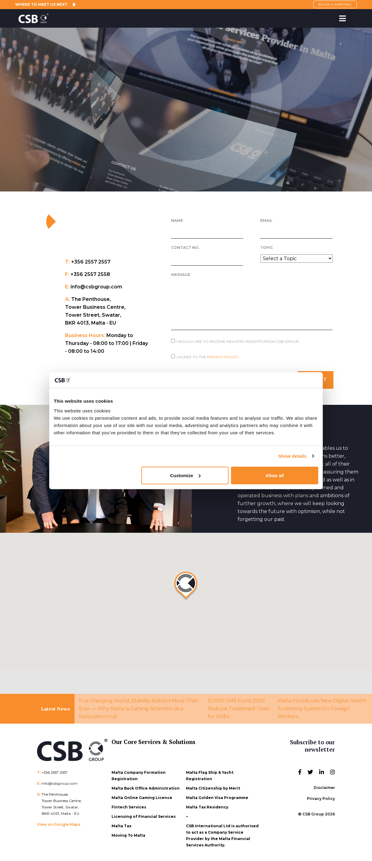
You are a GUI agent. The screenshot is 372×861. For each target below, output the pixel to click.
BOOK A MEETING (333, 4)
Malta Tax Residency (207, 806)
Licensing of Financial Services (144, 815)
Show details (292, 456)
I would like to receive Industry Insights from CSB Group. (238, 341)
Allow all (274, 475)
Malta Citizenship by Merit (213, 787)
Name (177, 220)
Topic (266, 247)
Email (266, 220)
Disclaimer (324, 786)
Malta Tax (121, 825)
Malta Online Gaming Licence (142, 796)
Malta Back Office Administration (146, 787)
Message (180, 274)
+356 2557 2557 (54, 771)
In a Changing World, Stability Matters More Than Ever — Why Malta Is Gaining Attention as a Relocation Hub (138, 707)
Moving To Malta (128, 834)
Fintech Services (129, 806)
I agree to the (207, 357)
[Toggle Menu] (342, 18)
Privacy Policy (321, 797)
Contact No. (185, 247)
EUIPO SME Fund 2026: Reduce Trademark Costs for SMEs (239, 707)
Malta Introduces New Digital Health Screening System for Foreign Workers (322, 707)
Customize (185, 475)
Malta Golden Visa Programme (217, 796)
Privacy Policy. (223, 357)
